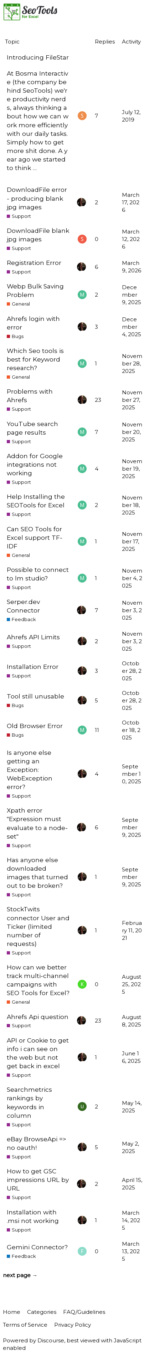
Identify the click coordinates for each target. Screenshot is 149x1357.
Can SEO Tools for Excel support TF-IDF (34, 537)
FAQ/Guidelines (84, 1312)
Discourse (50, 1340)
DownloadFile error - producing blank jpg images (37, 198)
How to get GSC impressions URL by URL (38, 1179)
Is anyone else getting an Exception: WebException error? (29, 770)
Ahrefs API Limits (33, 637)
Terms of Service (25, 1324)
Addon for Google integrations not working (35, 464)
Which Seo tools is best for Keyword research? (35, 359)
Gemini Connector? (37, 1247)
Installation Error (32, 666)
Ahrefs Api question (37, 1016)
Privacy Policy (72, 1324)
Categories (41, 1312)
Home (11, 1312)
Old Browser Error (35, 725)
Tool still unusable (35, 696)
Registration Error (34, 262)
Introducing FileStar (38, 57)
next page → (20, 1275)
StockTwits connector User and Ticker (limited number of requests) (38, 926)
